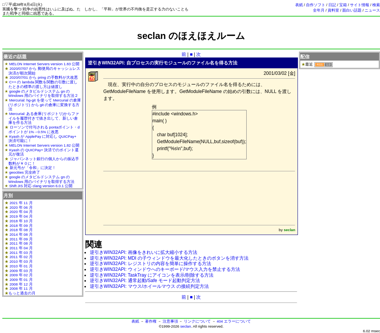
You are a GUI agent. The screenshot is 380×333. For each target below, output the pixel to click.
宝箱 (343, 5)
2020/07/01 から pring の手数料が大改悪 (44, 77)
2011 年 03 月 (21, 252)
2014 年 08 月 (21, 234)
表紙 (299, 5)
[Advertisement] (191, 44)
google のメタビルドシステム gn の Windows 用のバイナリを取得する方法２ (43, 93)
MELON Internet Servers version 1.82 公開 (44, 145)
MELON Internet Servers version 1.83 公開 (44, 64)
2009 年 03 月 (21, 271)
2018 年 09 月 (21, 225)
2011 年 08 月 (21, 243)
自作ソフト (315, 5)
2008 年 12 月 (21, 284)
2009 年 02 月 (21, 275)
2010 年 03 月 (21, 261)
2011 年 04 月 (21, 248)
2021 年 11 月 (21, 203)
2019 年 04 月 (21, 216)
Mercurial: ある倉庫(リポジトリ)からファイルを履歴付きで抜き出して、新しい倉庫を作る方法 (43, 118)
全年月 (319, 10)
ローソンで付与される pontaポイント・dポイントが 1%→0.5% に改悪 (44, 129)
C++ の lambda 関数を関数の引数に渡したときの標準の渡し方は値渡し (43, 84)
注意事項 (170, 321)
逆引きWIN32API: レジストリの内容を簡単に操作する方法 (150, 263)
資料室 (333, 10)
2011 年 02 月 (21, 257)
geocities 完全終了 (24, 172)
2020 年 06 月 (21, 207)
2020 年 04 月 (21, 212)
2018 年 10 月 (21, 221)
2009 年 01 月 (21, 279)
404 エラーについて (234, 321)
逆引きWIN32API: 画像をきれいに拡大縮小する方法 (143, 252)
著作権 (150, 321)
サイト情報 (359, 5)
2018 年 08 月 (21, 230)
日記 (332, 5)
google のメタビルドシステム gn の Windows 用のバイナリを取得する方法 (41, 179)
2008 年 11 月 (21, 288)
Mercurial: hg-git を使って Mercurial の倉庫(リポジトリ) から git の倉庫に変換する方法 (44, 104)
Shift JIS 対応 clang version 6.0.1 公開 (40, 186)
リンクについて (197, 321)
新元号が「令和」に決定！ (33, 168)
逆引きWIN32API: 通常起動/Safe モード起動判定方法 (145, 280)
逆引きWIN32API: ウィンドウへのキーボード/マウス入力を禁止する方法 (165, 269)
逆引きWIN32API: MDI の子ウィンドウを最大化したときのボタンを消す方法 (169, 258)
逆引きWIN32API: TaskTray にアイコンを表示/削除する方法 (152, 275)
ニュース (372, 10)
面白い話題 (352, 10)
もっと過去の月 (21, 293)
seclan (185, 326)
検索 (376, 5)
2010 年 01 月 (21, 266)
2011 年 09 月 (21, 239)
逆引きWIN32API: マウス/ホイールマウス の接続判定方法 (149, 286)
